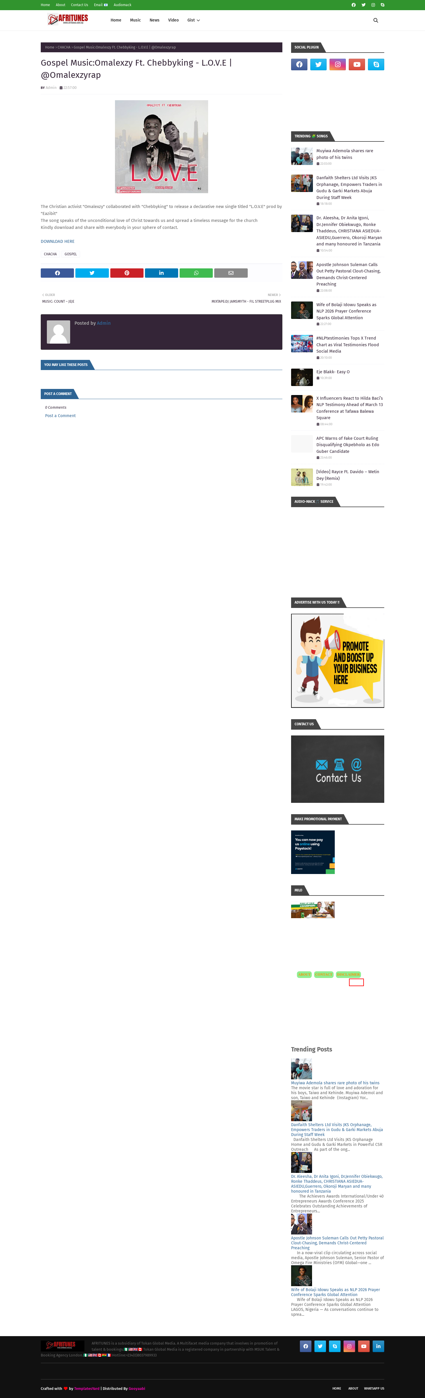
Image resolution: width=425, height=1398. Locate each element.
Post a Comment (60, 415)
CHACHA (64, 47)
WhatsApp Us (374, 1388)
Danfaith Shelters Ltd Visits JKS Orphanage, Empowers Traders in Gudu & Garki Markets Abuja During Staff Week (349, 187)
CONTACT (323, 974)
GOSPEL (71, 254)
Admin (51, 87)
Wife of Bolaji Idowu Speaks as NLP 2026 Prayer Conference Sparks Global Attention (346, 311)
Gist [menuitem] (191, 20)
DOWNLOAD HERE (58, 241)
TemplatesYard (87, 1388)
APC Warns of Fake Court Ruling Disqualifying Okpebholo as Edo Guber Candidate (347, 445)
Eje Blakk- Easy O (333, 371)
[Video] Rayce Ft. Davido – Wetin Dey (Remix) (347, 475)
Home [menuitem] (116, 20)
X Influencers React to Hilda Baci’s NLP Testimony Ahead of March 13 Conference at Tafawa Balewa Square (349, 408)
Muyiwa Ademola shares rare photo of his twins (344, 154)
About (60, 5)
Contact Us (79, 5)
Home (45, 5)
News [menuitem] (155, 20)
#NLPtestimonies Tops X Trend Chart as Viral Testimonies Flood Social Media (347, 344)
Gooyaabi (137, 1388)
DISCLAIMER (348, 974)
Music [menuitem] (135, 20)
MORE (356, 982)
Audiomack (122, 5)
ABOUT (304, 974)
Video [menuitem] (173, 20)
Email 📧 (101, 5)
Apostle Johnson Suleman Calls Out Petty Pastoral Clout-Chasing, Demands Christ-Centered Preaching (348, 274)
